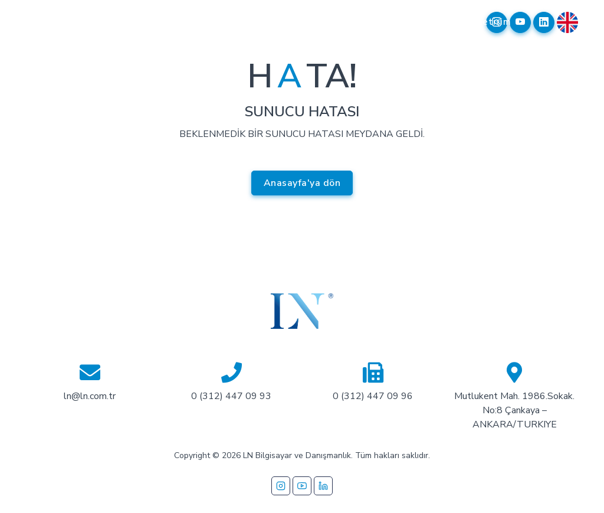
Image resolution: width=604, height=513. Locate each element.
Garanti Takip (441, 29)
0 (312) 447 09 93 (231, 396)
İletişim (494, 22)
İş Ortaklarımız (284, 29)
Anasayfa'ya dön (302, 183)
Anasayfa (74, 22)
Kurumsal (135, 22)
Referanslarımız (368, 22)
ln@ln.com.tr (90, 396)
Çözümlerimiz (207, 22)
